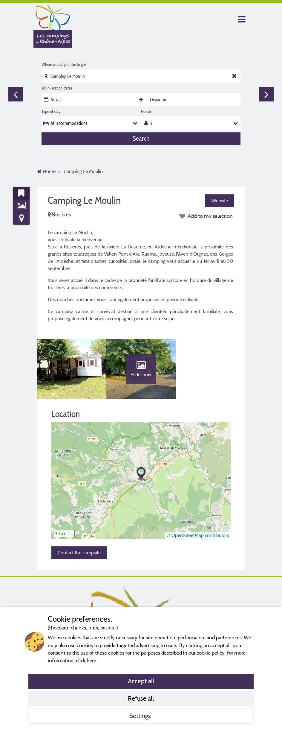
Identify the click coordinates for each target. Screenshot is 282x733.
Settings (140, 716)
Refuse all (141, 698)
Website (220, 201)
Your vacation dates (57, 88)
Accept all (141, 681)
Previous (15, 94)
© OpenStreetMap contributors (198, 535)
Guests (146, 111)
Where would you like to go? (64, 64)
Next (266, 94)
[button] (141, 473)
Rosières (59, 214)
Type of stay (51, 111)
